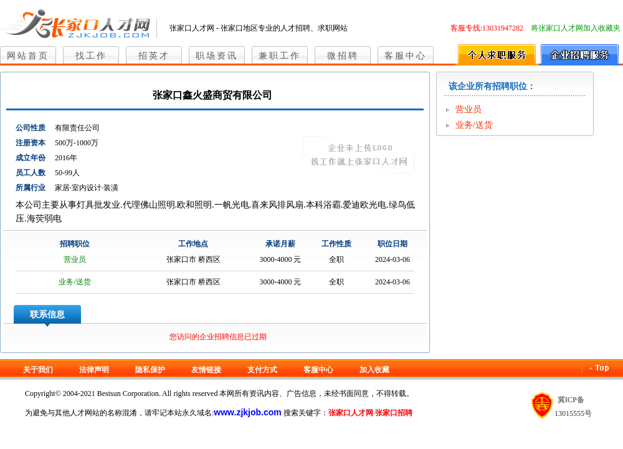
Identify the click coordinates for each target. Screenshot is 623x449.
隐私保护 (150, 369)
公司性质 (30, 127)
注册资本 (30, 142)
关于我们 (38, 369)
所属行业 (30, 187)
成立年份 (30, 157)
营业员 (75, 259)
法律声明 (94, 369)
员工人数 (30, 172)
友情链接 (206, 369)
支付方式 (262, 369)
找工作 (91, 55)
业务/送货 (74, 282)
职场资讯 (217, 55)
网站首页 (28, 55)
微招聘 (343, 55)
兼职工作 (280, 55)
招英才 (154, 55)
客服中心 (405, 55)
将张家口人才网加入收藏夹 (576, 28)
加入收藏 (374, 369)
